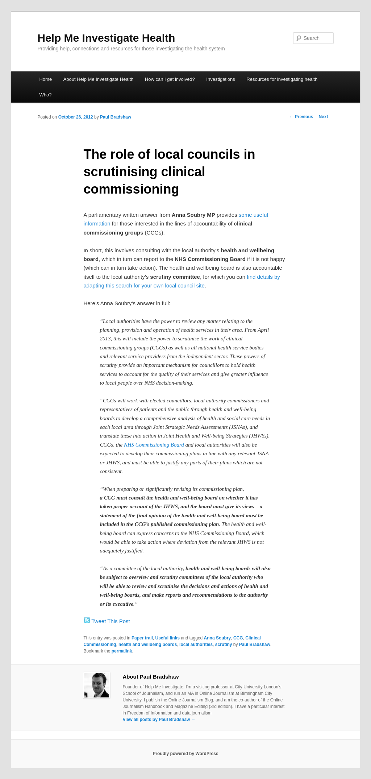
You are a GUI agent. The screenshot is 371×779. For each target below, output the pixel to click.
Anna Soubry (217, 638)
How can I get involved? (170, 79)
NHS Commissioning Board (154, 445)
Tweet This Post (110, 621)
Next (325, 116)
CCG (238, 638)
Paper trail (142, 638)
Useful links (167, 638)
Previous (301, 116)
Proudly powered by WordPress (185, 753)
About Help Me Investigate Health (98, 79)
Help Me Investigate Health (106, 38)
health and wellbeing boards (147, 644)
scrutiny (223, 644)
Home (45, 79)
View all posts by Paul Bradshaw (158, 719)
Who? (45, 95)
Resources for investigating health (281, 79)
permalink (122, 651)
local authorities (196, 644)
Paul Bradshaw (115, 117)
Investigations (220, 79)
